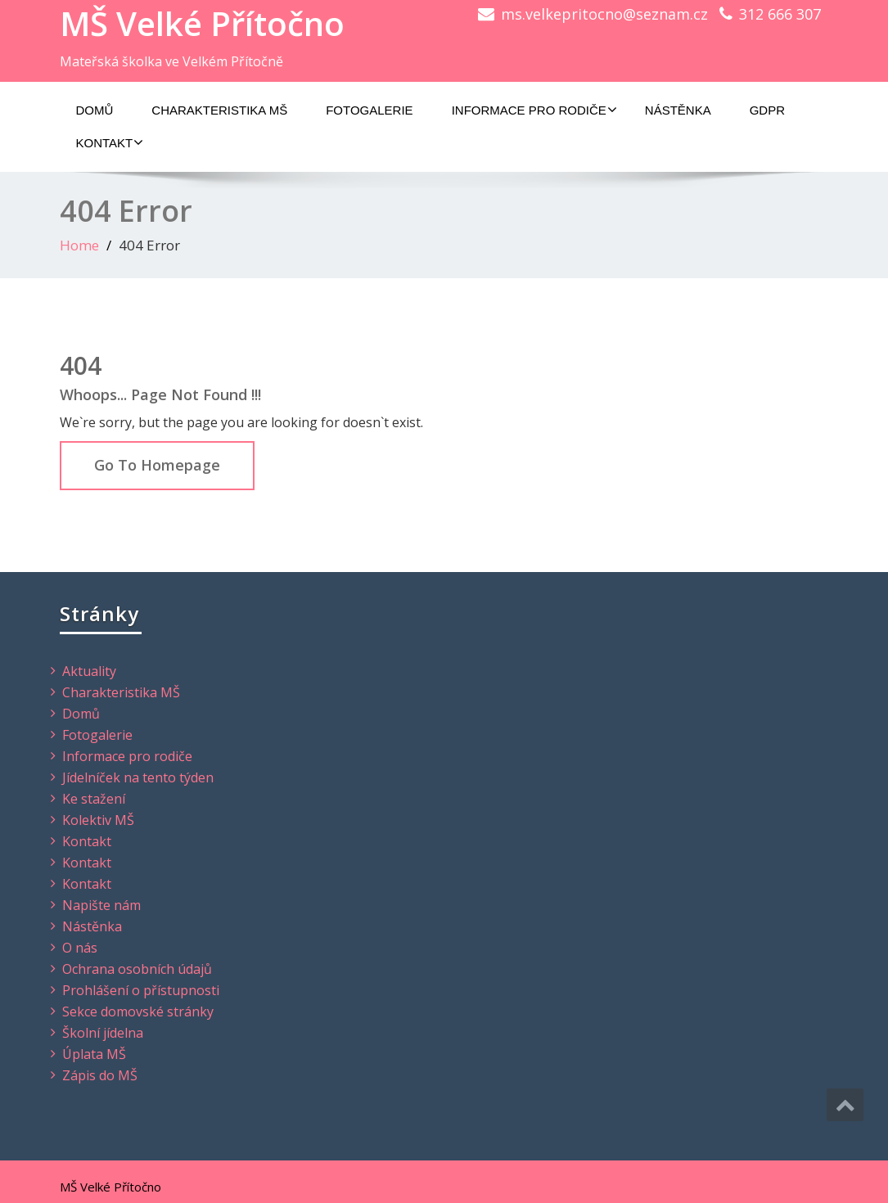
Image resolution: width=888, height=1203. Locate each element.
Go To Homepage (157, 465)
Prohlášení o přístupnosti (140, 990)
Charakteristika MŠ (219, 110)
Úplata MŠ (94, 1054)
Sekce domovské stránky (138, 1011)
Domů (95, 110)
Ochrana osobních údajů (137, 969)
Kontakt (110, 142)
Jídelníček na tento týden (138, 777)
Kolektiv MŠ (98, 820)
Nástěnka (678, 110)
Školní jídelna (102, 1033)
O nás (79, 948)
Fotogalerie (369, 110)
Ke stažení (93, 799)
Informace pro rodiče (534, 109)
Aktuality (89, 671)
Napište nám (101, 905)
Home (79, 245)
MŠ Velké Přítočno (202, 23)
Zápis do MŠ (99, 1075)
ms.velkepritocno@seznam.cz (604, 14)
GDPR (767, 110)
